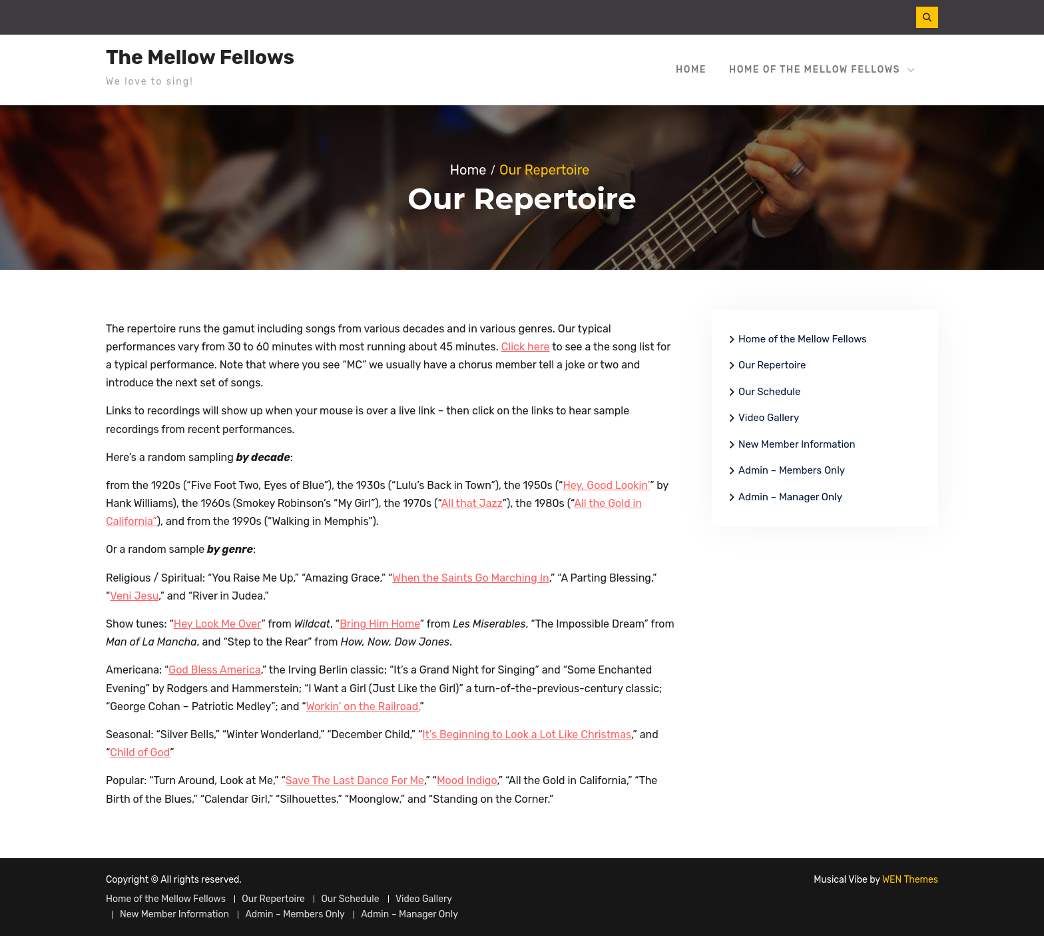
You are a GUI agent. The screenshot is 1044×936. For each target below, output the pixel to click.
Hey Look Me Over (218, 624)
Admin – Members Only (791, 470)
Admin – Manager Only (790, 497)
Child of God (140, 752)
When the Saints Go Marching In (470, 578)
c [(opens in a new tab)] (380, 780)
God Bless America (214, 670)
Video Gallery (768, 418)
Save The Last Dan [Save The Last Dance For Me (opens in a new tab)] (331, 780)
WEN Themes (910, 879)
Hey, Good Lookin (605, 485)
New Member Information (797, 444)
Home (691, 69)
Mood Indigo (467, 780)
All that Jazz (472, 503)
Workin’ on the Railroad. (363, 706)
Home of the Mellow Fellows (814, 69)
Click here (525, 346)
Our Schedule (769, 392)
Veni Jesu (134, 596)
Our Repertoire (772, 365)
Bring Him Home (380, 624)
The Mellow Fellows (200, 57)
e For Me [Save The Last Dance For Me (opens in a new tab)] (404, 780)
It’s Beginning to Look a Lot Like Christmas (526, 734)
